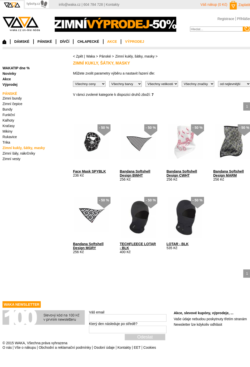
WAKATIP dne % (16, 68)
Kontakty (112, 5)
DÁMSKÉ (22, 42)
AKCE (112, 42)
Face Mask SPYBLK (89, 171)
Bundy (7, 109)
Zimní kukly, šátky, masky (134, 56)
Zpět (79, 56)
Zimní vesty (11, 159)
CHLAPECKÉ (88, 42)
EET (137, 347)
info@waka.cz (69, 5)
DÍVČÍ (64, 42)
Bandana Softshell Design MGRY (88, 246)
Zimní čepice (12, 104)
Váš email (96, 312)
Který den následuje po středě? (113, 324)
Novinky (9, 74)
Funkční (8, 115)
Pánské (105, 56)
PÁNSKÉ (45, 42)
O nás (7, 347)
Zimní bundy (12, 98)
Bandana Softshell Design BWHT (135, 173)
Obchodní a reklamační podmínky (65, 347)
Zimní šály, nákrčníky (18, 153)
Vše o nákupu (25, 347)
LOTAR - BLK (177, 244)
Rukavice (9, 137)
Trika (6, 142)
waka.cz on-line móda (21, 24)
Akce (6, 79)
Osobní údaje (104, 347)
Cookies (149, 347)
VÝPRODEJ (134, 42)
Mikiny (7, 131)
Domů (4, 43)
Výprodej (10, 85)
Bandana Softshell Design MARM (228, 173)
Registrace (226, 19)
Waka (90, 56)
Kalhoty (8, 120)
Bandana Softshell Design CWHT (181, 173)
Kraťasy (8, 126)
